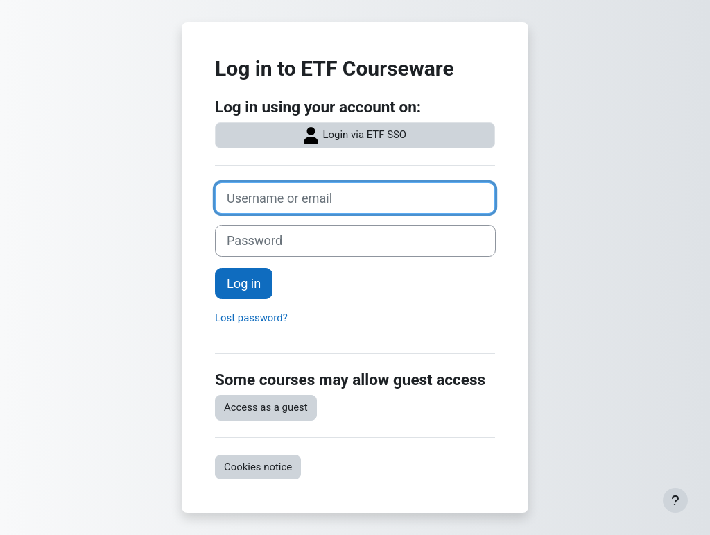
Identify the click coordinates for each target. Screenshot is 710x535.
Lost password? (251, 318)
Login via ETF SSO (355, 135)
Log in (244, 283)
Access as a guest (266, 407)
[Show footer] (675, 500)
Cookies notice (258, 467)
